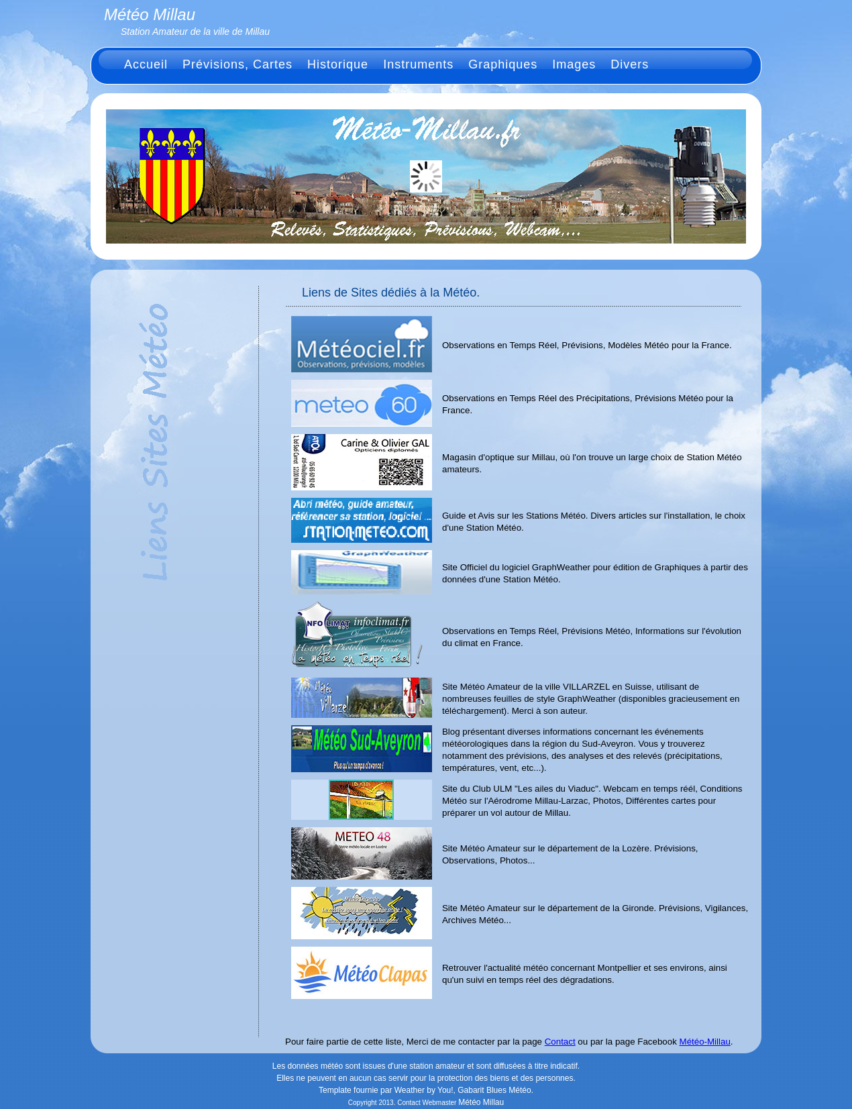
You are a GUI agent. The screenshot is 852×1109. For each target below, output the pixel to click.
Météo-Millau (705, 1042)
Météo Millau (481, 1102)
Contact (560, 1042)
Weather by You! (424, 1090)
